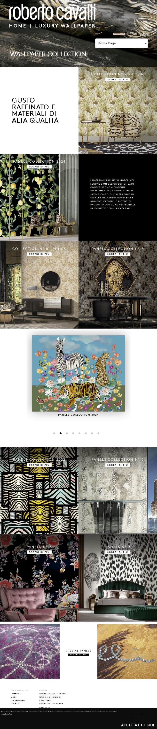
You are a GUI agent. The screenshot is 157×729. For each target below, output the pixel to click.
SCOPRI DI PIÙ (117, 79)
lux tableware (18, 700)
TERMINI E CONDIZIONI (50, 697)
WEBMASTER (44, 707)
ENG (136, 33)
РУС (140, 33)
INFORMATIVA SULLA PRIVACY (53, 693)
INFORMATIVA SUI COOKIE (51, 704)
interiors (16, 693)
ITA (132, 33)
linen (13, 697)
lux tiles (15, 704)
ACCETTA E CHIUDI (137, 725)
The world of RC (119, 33)
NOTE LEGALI (45, 700)
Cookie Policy (9, 714)
